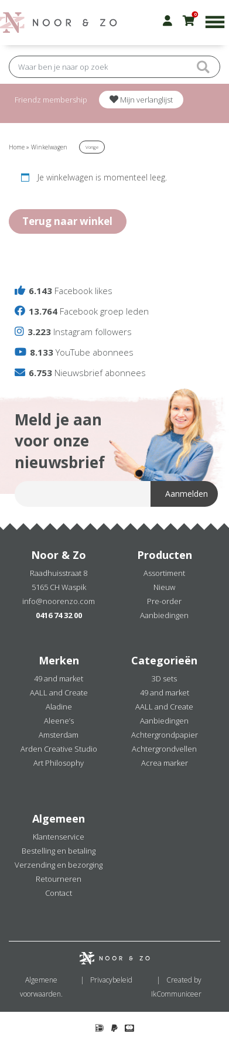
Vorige (92, 147)
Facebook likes (63, 290)
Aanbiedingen (164, 615)
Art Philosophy (58, 763)
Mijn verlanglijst (141, 99)
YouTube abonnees (74, 352)
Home (17, 147)
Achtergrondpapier (164, 734)
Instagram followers (73, 331)
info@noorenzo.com (58, 601)
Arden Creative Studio (58, 748)
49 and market (58, 678)
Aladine (59, 706)
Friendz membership (51, 99)
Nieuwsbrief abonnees (80, 372)
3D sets (164, 678)
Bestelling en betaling (58, 850)
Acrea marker (164, 763)
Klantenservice (58, 836)
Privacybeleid (111, 980)
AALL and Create (59, 692)
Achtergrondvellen (164, 748)
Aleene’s (59, 720)
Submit (202, 67)
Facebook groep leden (82, 311)
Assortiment (164, 573)
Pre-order (164, 601)
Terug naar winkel (67, 221)
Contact (58, 893)
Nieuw (164, 587)
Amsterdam (58, 734)
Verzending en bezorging (58, 864)
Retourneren (58, 879)
